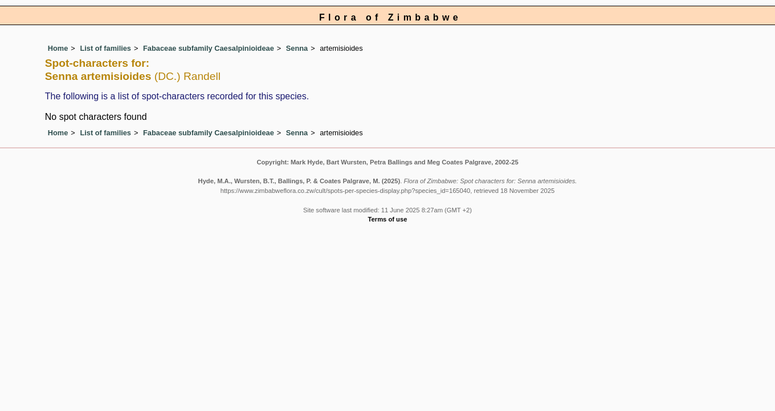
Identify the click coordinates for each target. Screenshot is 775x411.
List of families (105, 48)
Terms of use (387, 219)
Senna (297, 48)
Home (58, 48)
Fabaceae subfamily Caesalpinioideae (208, 48)
